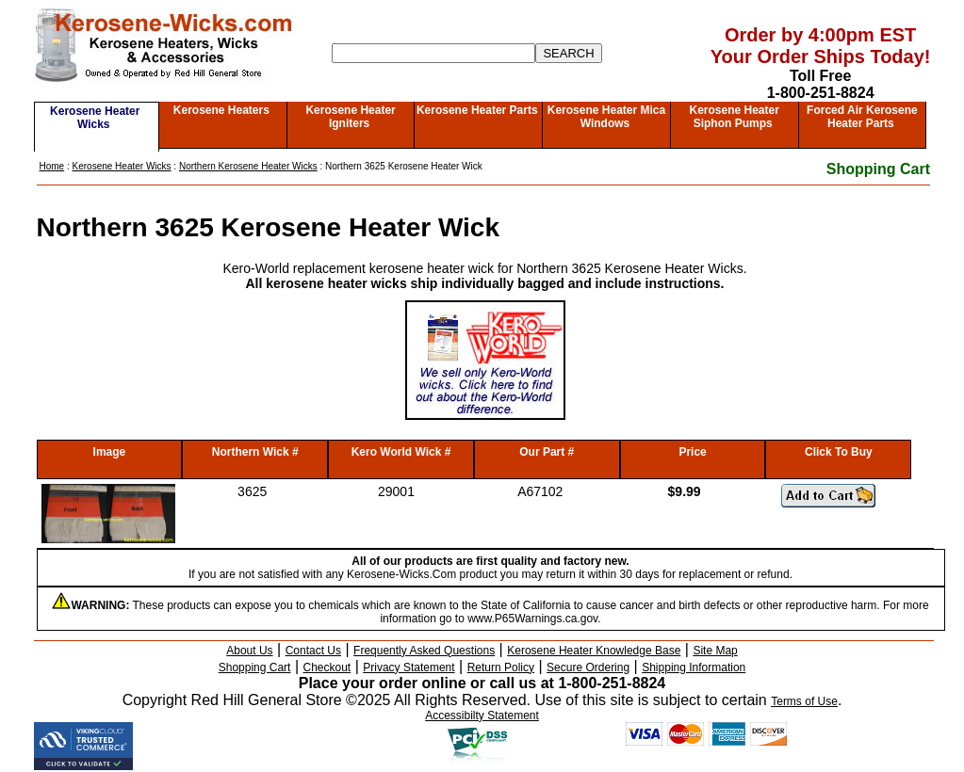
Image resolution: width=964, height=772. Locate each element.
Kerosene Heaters (221, 110)
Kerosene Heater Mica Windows (606, 117)
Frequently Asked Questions (424, 650)
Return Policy (500, 667)
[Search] (433, 53)
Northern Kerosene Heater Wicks (248, 166)
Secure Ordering (588, 667)
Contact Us (313, 650)
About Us (249, 650)
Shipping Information (693, 667)
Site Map (715, 650)
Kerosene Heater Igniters (350, 117)
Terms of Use (804, 701)
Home (52, 166)
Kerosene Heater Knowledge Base (593, 650)
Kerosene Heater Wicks (94, 118)
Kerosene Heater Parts (477, 110)
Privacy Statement (408, 667)
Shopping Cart (878, 169)
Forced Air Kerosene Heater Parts (862, 117)
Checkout (327, 667)
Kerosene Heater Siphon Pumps (733, 117)
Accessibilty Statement (482, 715)
